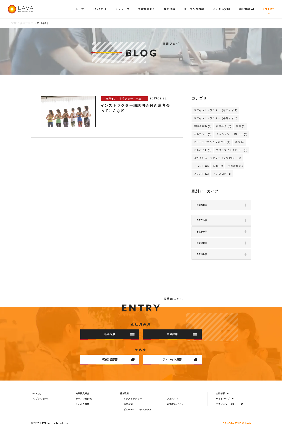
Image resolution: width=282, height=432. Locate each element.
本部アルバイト (175, 404)
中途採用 (182, 334)
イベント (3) (201, 165)
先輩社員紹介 (146, 9)
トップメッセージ (40, 399)
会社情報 (246, 9)
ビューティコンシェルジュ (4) (212, 142)
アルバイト (173, 399)
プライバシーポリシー (229, 404)
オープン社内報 (194, 9)
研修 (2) (218, 165)
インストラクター (133, 399)
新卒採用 (119, 334)
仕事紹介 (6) (223, 126)
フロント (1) (201, 173)
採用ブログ (26, 23)
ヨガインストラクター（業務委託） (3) (217, 157)
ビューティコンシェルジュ (138, 409)
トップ (80, 9)
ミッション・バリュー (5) (231, 134)
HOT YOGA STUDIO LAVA (236, 423)
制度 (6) (241, 126)
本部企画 (128, 404)
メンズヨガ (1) (222, 173)
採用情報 (169, 9)
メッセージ (122, 9)
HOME (13, 23)
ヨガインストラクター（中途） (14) (216, 118)
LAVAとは (100, 9)
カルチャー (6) (203, 134)
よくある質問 (221, 9)
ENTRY (268, 9)
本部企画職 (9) (203, 126)
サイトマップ (225, 399)
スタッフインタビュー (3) (231, 150)
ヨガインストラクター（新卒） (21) (216, 110)
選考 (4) (240, 142)
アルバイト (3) (203, 150)
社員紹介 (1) (235, 165)
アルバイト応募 (180, 359)
